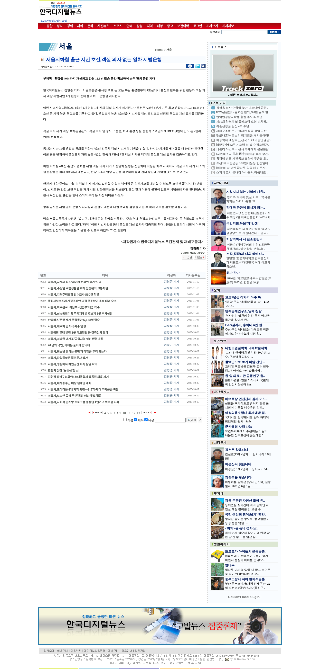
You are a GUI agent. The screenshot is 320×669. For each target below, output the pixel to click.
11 (129, 413)
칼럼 (139, 25)
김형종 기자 (171, 281)
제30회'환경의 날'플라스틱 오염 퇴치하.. (242, 121)
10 (124, 413)
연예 (129, 25)
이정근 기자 (171, 345)
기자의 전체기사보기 (193, 253)
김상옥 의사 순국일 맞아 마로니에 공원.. (242, 107)
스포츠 (117, 25)
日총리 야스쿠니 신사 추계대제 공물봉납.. (243, 149)
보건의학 (183, 25)
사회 (80, 25)
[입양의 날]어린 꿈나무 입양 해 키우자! (241, 167)
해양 (160, 25)
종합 (49, 25)
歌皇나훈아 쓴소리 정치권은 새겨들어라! (242, 135)
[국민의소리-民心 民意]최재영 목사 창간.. (243, 154)
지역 (150, 25)
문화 (90, 25)
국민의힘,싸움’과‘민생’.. (243, 223)
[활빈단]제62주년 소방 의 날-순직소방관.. (243, 144)
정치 (60, 25)
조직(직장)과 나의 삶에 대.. (245, 254)
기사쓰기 (212, 25)
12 (133, 413)
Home (159, 49)
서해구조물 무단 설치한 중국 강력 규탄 (241, 131)
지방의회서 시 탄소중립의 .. (245, 239)
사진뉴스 (103, 25)
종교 (170, 25)
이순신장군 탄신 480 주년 (232, 126)
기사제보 (228, 25)
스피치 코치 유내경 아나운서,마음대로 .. (242, 172)
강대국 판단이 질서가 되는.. (245, 207)
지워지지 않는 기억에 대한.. (245, 192)
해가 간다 (233, 273)
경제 (70, 25)
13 (138, 413)
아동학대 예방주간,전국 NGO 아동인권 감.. (244, 140)
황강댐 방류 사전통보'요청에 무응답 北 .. (242, 158)
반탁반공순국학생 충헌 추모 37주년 (239, 117)
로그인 (197, 25)
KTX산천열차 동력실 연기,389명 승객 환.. (243, 112)
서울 (169, 49)
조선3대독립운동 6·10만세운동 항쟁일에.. (243, 163)
